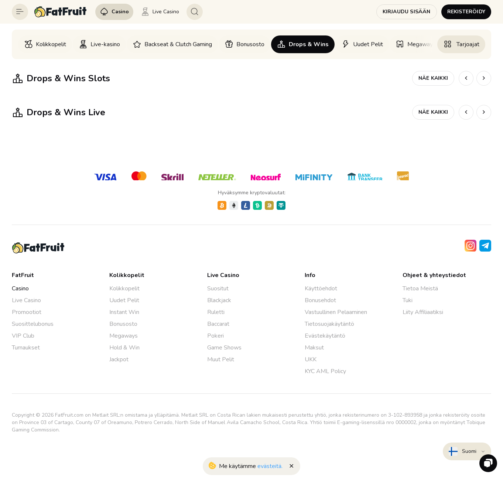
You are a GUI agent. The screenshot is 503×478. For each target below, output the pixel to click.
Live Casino (26, 300)
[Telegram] (485, 246)
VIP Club (23, 336)
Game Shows (224, 348)
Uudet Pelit (124, 300)
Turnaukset (26, 348)
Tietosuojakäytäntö (329, 324)
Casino (20, 288)
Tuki (408, 300)
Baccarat (218, 324)
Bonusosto (123, 324)
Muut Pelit (220, 359)
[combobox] (467, 451)
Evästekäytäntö (325, 336)
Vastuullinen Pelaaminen (336, 312)
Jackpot (119, 359)
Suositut (218, 288)
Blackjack (219, 300)
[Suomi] (467, 451)
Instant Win (124, 312)
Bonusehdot (320, 300)
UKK (310, 359)
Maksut (314, 348)
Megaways (123, 336)
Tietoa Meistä (420, 288)
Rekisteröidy (466, 11)
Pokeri (215, 336)
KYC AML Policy (325, 371)
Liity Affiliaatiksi (423, 312)
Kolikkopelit (124, 288)
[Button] (20, 12)
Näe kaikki (433, 78)
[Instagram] (470, 246)
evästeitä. (270, 466)
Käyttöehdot (321, 288)
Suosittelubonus (33, 324)
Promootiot (26, 312)
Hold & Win (124, 348)
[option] (45, 44)
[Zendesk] (488, 463)
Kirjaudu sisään (407, 11)
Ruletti (216, 312)
